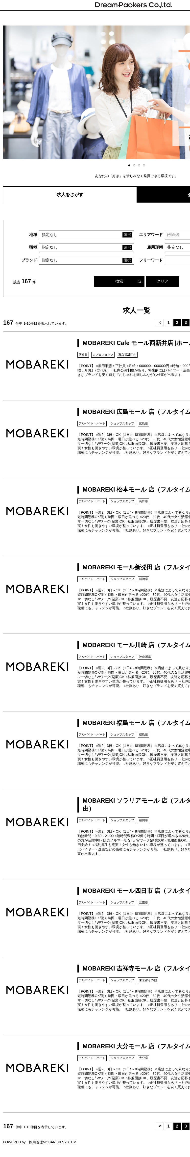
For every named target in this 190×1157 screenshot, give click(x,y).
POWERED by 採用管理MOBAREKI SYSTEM (39, 1142)
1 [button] (129, 166)
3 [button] (139, 166)
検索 (119, 281)
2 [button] (134, 166)
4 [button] (144, 166)
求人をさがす (70, 194)
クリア (162, 281)
